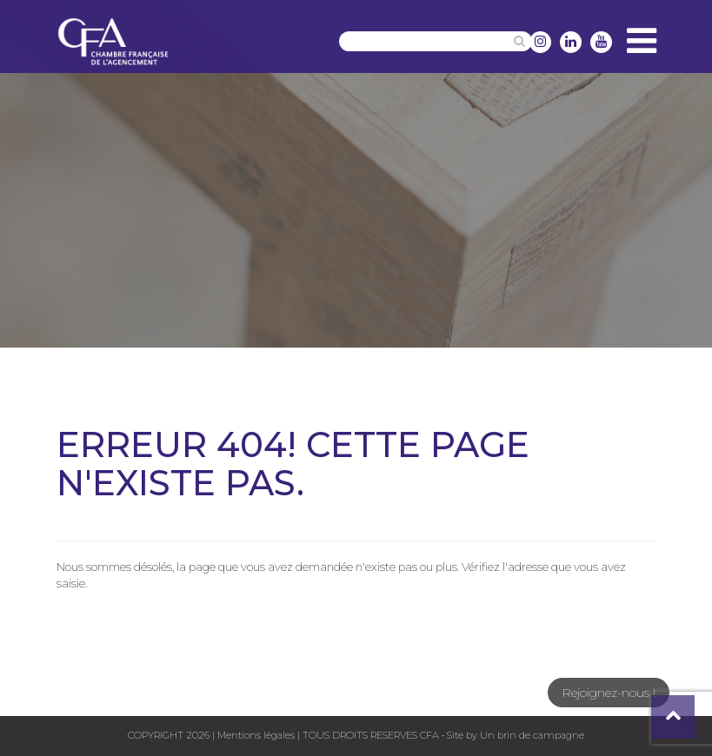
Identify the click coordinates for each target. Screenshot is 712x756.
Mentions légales (256, 735)
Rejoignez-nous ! (608, 692)
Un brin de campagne (530, 735)
